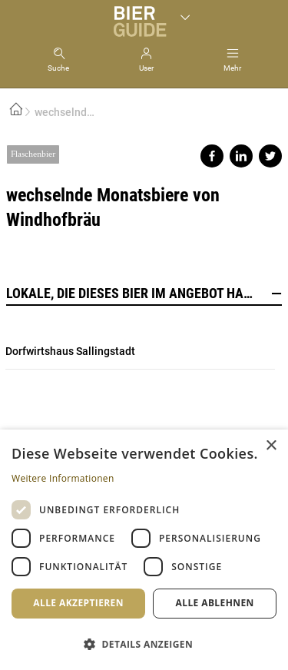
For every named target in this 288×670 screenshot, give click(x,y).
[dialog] (144, 550)
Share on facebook (211, 156)
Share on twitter (270, 156)
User (146, 68)
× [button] (270, 446)
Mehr (232, 68)
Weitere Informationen (63, 478)
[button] (144, 643)
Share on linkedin (241, 156)
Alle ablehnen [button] (215, 602)
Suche (58, 68)
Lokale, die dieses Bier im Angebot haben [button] (144, 293)
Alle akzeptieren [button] (78, 602)
